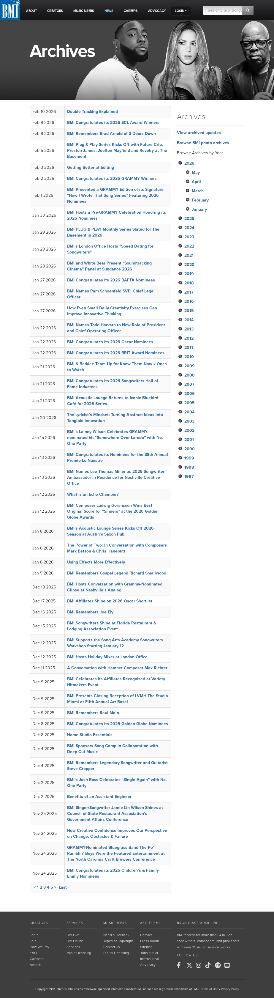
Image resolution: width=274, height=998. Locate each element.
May (196, 172)
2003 (189, 421)
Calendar (37, 959)
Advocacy (148, 965)
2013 (189, 329)
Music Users (115, 923)
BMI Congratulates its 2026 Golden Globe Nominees (117, 723)
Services (74, 923)
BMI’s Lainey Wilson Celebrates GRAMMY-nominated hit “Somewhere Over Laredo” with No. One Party (115, 437)
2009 (189, 366)
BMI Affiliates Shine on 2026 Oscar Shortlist (109, 601)
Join (33, 941)
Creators (39, 923)
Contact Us (111, 947)
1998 (189, 467)
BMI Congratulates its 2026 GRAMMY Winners (112, 178)
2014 (189, 319)
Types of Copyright (118, 941)
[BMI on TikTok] (209, 965)
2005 (189, 402)
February (200, 200)
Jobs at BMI (149, 953)
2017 (189, 292)
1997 (189, 476)
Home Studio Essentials (90, 734)
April (196, 181)
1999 (189, 458)
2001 (189, 439)
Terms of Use (209, 989)
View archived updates (199, 132)
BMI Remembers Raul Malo (93, 712)
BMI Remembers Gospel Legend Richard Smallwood (116, 573)
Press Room (149, 941)
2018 (189, 283)
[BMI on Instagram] (200, 965)
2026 (189, 163)
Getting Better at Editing (90, 167)
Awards (36, 965)
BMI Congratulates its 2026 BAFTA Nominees (111, 280)
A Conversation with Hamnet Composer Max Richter (117, 667)
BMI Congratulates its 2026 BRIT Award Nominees (115, 352)
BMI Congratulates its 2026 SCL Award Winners (113, 122)
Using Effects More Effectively (96, 562)
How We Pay (39, 947)
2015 (189, 310)
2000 (189, 448)
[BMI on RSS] (238, 965)
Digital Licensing (116, 953)
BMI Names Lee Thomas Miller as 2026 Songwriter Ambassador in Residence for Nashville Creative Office (115, 477)
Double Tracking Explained (92, 111)
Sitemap (146, 947)
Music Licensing (78, 953)
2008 (189, 375)
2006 (189, 393)
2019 (189, 273)
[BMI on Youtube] (228, 965)
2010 (189, 356)
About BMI (150, 923)
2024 (189, 227)
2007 (189, 384)
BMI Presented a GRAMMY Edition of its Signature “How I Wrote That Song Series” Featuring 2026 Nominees (115, 195)
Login (34, 935)
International (149, 959)
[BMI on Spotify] (219, 965)
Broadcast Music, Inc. (198, 923)
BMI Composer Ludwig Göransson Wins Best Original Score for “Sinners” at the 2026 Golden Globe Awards (113, 511)
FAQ (33, 953)
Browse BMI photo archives (203, 142)
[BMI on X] (190, 965)
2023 (189, 237)
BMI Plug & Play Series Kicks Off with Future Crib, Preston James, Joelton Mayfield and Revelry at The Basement (117, 150)
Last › (64, 887)
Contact (146, 935)
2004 (189, 412)
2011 (188, 347)
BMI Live (73, 935)
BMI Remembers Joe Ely (90, 612)
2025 (189, 218)
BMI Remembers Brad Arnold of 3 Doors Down (111, 133)
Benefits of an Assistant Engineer (99, 796)
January (199, 209)
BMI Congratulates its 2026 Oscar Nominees (110, 341)
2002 (189, 430)
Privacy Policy (230, 989)
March (198, 190)
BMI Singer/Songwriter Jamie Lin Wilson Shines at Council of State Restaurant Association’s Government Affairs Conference (115, 813)
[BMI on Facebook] (181, 965)
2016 (189, 301)
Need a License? (116, 935)
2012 (189, 338)
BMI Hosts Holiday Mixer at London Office (107, 656)
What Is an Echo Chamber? (92, 494)
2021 (189, 255)
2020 (189, 264)
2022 (189, 246)
